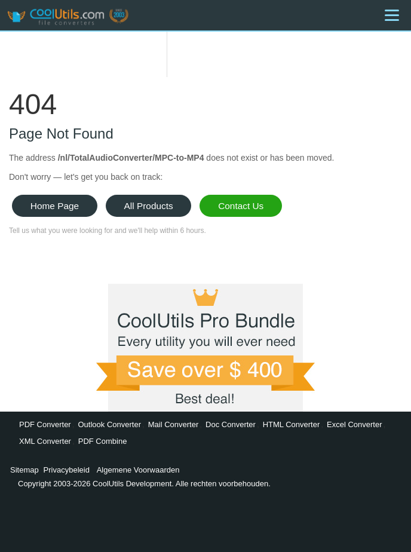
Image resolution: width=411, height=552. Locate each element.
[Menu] (392, 15)
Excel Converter (354, 424)
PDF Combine (102, 441)
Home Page (54, 206)
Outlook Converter (109, 424)
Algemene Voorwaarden (138, 469)
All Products (148, 206)
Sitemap (24, 469)
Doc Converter (230, 424)
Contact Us (240, 206)
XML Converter (45, 441)
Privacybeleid (67, 469)
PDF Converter (45, 424)
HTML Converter (291, 424)
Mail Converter (173, 424)
